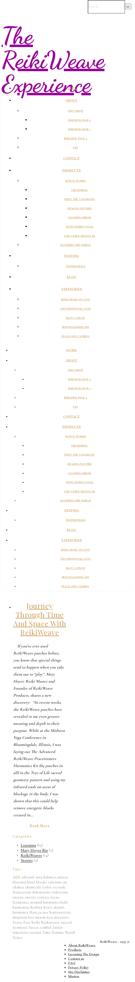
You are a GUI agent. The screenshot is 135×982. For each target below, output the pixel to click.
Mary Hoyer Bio (34, 850)
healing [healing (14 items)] (37, 907)
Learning (28, 845)
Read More (40, 825)
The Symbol (79, 190)
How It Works (75, 180)
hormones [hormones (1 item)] (21, 912)
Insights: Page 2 (79, 120)
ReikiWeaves (31, 855)
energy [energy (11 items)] (18, 897)
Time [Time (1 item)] (46, 932)
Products (71, 170)
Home (71, 88)
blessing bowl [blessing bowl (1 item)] (24, 882)
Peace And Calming (75, 336)
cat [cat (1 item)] (64, 882)
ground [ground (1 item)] (36, 902)
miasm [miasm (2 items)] (41, 917)
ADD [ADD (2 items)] (17, 877)
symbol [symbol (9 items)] (45, 927)
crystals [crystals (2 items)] (59, 887)
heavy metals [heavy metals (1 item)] (54, 907)
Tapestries (71, 289)
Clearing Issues (79, 217)
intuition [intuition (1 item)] (20, 917)
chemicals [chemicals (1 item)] (33, 887)
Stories (27, 860)
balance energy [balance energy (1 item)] (56, 877)
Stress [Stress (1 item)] (34, 927)
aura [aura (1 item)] (39, 877)
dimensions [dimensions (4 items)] (41, 892)
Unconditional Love (75, 308)
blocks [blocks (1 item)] (41, 882)
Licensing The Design (75, 245)
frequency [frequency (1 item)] (21, 902)
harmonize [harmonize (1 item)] (21, 907)
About (71, 100)
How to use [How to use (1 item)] (39, 912)
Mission (73, 976)
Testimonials (75, 266)
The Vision (75, 110)
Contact (71, 158)
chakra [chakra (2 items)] (18, 887)
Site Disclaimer (79, 972)
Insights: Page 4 (75, 138)
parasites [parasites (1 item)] (61, 917)
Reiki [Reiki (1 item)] (35, 922)
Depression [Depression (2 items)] (22, 892)
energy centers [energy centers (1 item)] (37, 897)
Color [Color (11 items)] (47, 887)
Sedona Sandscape (75, 327)
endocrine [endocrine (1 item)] (60, 892)
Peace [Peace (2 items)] (17, 922)
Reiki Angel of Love (75, 299)
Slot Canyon (75, 317)
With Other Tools (79, 226)
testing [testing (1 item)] (35, 932)
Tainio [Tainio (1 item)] (57, 927)
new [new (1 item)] (50, 917)
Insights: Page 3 (79, 129)
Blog (71, 277)
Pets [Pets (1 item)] (26, 922)
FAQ (75, 147)
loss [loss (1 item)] (31, 917)
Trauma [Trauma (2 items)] (58, 932)
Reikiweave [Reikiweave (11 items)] (50, 922)
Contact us (76, 958)
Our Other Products (79, 235)
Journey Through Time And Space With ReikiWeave (39, 619)
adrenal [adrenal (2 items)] (28, 877)
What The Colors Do (79, 199)
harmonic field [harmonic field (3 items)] (55, 902)
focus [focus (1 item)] (55, 897)
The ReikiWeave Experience (53, 60)
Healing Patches (80, 208)
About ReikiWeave (81, 945)
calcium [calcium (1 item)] (54, 882)
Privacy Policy (78, 967)
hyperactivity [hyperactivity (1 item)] (60, 912)
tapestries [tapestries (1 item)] (21, 932)
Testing (71, 256)
